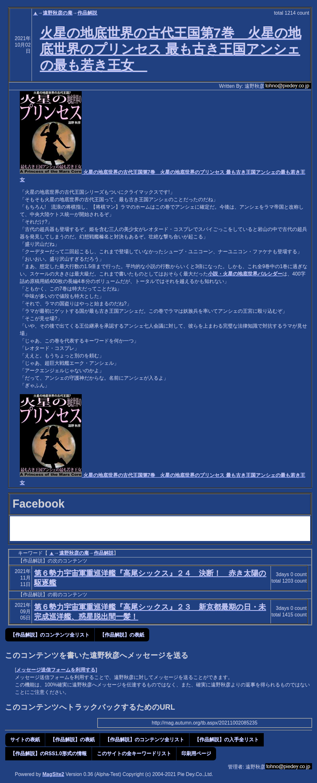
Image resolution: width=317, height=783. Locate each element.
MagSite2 (53, 774)
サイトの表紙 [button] (25, 739)
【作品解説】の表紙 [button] (122, 634)
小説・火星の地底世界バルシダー (245, 273)
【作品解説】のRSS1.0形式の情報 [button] (48, 753)
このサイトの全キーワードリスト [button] (134, 753)
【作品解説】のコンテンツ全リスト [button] (49, 634)
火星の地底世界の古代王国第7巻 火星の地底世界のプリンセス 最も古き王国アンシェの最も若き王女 (170, 49)
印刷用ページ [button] (196, 753)
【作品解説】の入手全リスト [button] (226, 739)
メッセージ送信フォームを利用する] (56, 669)
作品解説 (87, 12)
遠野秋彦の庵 (57, 12)
